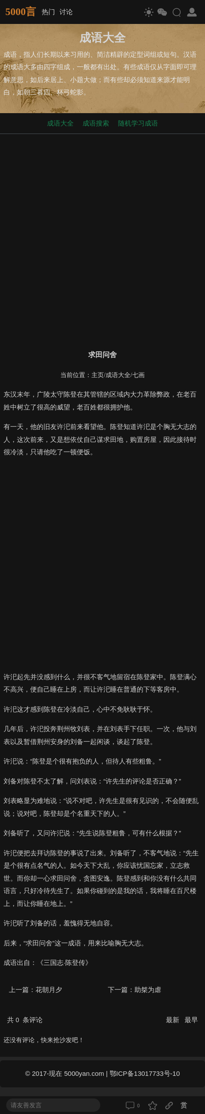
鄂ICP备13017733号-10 (145, 1073)
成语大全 (60, 123)
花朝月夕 (48, 989)
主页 (97, 375)
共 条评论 (25, 1019)
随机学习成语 (138, 123)
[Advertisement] (102, 240)
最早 (191, 1019)
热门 (48, 12)
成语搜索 (96, 123)
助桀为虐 (147, 989)
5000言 (20, 11)
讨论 (66, 12)
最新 (173, 1019)
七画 (138, 375)
